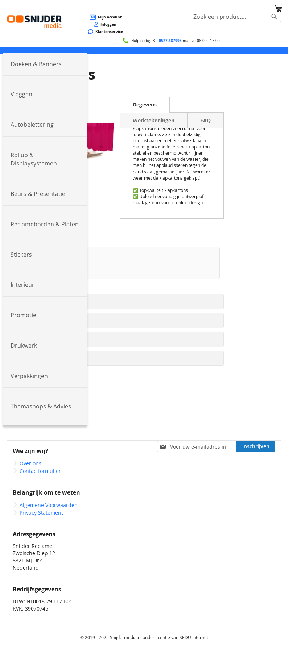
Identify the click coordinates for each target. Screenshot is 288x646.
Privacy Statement (41, 512)
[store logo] (34, 21)
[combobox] (235, 16)
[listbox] (115, 265)
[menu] (144, 50)
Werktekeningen (153, 120)
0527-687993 (170, 40)
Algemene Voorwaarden (49, 505)
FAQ (205, 120)
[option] (115, 263)
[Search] (274, 16)
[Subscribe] (255, 446)
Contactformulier (40, 470)
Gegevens (145, 104)
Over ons (30, 463)
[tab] (145, 105)
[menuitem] (45, 64)
